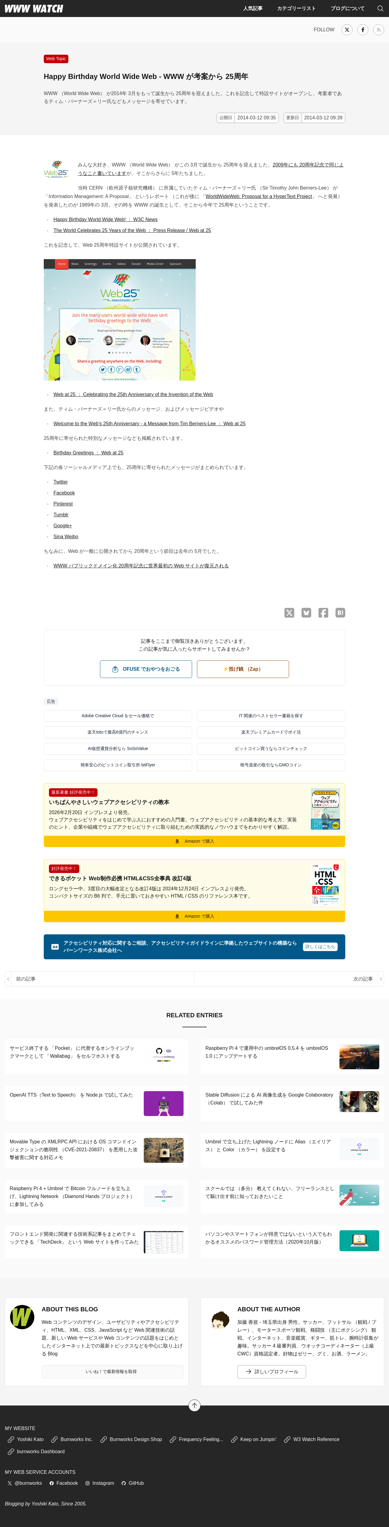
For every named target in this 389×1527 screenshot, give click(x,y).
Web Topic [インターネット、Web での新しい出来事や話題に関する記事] (56, 58)
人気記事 (253, 8)
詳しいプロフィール (271, 1372)
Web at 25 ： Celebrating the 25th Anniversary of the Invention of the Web (133, 394)
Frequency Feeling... (196, 1439)
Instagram (99, 1483)
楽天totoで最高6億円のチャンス (118, 732)
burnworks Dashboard (36, 1451)
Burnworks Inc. (72, 1439)
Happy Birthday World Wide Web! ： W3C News (105, 219)
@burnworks (24, 1483)
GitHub (132, 1483)
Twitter (60, 481)
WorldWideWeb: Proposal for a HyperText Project (259, 196)
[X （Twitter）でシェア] (289, 612)
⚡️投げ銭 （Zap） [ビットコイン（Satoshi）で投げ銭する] (243, 669)
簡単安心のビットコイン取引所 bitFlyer (118, 764)
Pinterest (63, 503)
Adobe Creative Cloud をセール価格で (118, 715)
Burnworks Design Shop (131, 1439)
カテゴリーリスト (296, 8)
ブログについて (348, 8)
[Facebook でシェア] (323, 612)
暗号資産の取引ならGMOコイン (270, 764)
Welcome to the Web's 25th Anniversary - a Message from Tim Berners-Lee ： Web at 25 (149, 423)
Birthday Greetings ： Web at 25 (88, 452)
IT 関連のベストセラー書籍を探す (271, 715)
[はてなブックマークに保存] (340, 613)
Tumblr (60, 514)
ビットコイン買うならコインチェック (271, 748)
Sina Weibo (65, 536)
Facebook (64, 492)
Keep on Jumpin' (254, 1439)
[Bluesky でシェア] (306, 613)
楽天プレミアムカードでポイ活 (271, 732)
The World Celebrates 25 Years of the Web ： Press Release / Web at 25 (132, 230)
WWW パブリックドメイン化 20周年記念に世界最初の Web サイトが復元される (141, 565)
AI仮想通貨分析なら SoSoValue (118, 748)
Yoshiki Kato (25, 1439)
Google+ (62, 525)
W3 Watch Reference (311, 1439)
